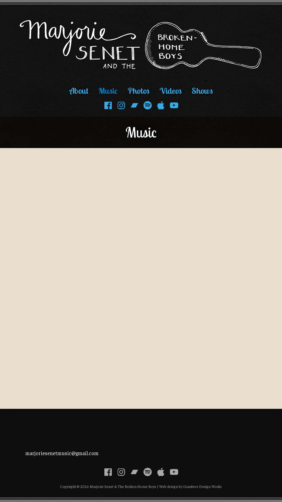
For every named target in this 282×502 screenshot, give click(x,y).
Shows (202, 90)
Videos (170, 90)
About (78, 90)
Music (108, 90)
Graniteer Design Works (202, 486)
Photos (139, 90)
